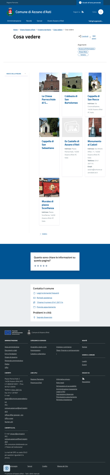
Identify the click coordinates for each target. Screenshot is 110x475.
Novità (29, 20)
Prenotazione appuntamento (66, 397)
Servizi (39, 20)
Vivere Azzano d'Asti (55, 20)
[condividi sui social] (83, 36)
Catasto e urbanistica (38, 353)
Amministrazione (14, 20)
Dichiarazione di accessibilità (66, 386)
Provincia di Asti (36, 382)
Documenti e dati (11, 350)
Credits (44, 466)
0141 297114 (16, 389)
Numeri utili (9, 421)
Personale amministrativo (14, 360)
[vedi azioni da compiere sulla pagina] (93, 37)
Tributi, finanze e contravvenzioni (67, 352)
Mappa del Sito (62, 466)
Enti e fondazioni (11, 353)
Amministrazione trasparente (66, 389)
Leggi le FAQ (60, 391)
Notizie (84, 347)
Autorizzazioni (35, 350)
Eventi (84, 364)
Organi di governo (11, 357)
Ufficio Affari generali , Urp (14, 415)
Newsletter (86, 381)
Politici (7, 364)
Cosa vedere (57, 29)
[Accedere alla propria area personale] (89, 2)
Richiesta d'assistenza (64, 399)
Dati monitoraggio (11, 466)
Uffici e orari (9, 418)
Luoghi (84, 361)
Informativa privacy (63, 379)
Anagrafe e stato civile (39, 347)
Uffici (6, 367)
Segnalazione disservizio (64, 394)
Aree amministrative (12, 347)
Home (15, 29)
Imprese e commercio (63, 347)
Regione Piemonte (12, 2)
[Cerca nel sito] (99, 11)
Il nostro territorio (44, 29)
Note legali (60, 382)
